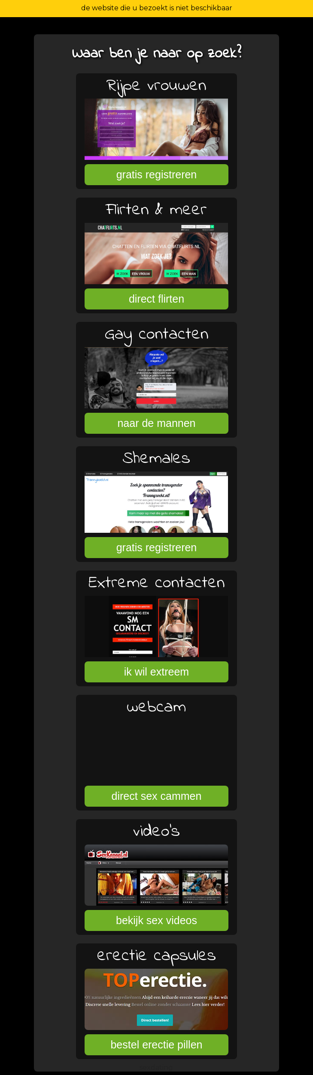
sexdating (156, 1067)
